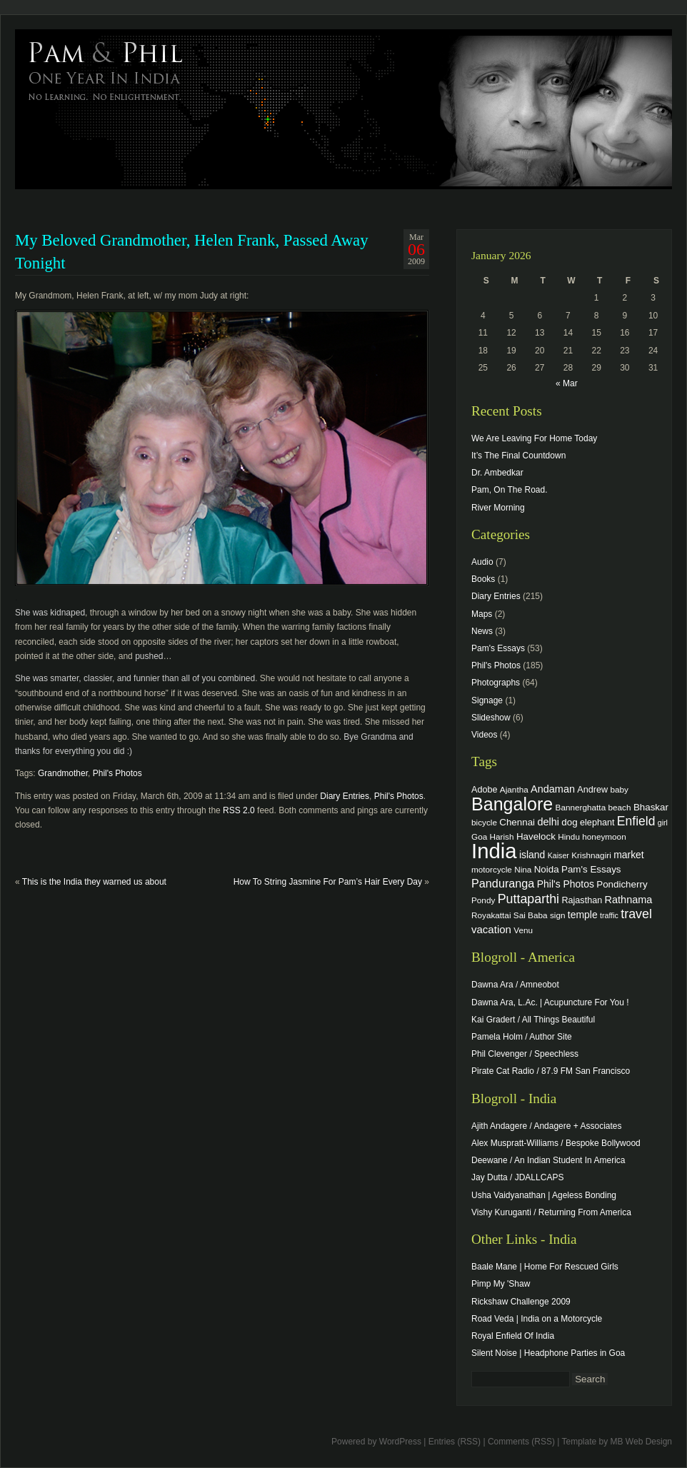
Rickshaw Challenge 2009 (521, 1302)
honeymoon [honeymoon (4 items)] (604, 836)
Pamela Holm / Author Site (521, 1037)
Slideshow (491, 718)
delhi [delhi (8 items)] (548, 822)
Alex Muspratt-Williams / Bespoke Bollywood (556, 1143)
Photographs (495, 683)
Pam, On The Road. (509, 490)
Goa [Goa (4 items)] (479, 836)
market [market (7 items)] (628, 854)
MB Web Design (641, 1442)
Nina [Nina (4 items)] (522, 869)
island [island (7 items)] (532, 854)
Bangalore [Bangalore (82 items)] (512, 804)
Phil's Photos (117, 773)
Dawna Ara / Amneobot (515, 985)
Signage (487, 700)
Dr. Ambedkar (497, 473)
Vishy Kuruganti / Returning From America (551, 1212)
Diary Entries (344, 796)
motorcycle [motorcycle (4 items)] (491, 869)
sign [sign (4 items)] (558, 915)
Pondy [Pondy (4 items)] (483, 900)
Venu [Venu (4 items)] (523, 930)
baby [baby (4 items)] (619, 789)
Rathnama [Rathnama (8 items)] (629, 899)
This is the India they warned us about (94, 882)
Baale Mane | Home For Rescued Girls (544, 1267)
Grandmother (63, 773)
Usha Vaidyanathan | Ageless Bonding (543, 1195)
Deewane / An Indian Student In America (548, 1160)
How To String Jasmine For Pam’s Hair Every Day (328, 882)
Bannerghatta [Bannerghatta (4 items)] (581, 807)
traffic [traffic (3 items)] (609, 915)
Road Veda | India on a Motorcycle (536, 1319)
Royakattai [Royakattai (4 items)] (491, 915)
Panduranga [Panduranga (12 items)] (502, 883)
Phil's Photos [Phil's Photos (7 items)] (565, 884)
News (482, 631)
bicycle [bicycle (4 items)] (484, 822)
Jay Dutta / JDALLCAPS (517, 1177)
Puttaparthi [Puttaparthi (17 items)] (528, 899)
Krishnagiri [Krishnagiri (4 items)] (591, 855)
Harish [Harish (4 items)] (502, 836)
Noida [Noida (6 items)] (546, 869)
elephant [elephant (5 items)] (597, 823)
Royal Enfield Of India (512, 1336)
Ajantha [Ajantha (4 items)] (514, 789)
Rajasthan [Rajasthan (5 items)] (581, 900)
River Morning (498, 508)
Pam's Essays (498, 648)
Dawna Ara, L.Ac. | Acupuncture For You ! (550, 1002)
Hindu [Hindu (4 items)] (569, 836)
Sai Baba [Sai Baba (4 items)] (530, 915)
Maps (481, 614)
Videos (484, 735)
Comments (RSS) (521, 1442)
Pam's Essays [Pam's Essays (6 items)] (591, 869)
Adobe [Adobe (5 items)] (484, 790)
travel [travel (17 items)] (636, 914)
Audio (482, 562)
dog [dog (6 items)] (569, 822)
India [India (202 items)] (494, 851)
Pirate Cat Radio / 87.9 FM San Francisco (550, 1071)
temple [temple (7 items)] (583, 914)
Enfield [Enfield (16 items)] (636, 821)
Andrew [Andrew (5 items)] (592, 790)
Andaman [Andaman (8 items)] (553, 789)
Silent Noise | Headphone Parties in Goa (548, 1353)
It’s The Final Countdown (518, 456)
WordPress (400, 1442)
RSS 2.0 (239, 810)
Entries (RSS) (454, 1442)
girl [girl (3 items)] (663, 822)
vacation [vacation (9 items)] (491, 929)
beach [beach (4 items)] (619, 807)
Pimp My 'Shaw (500, 1284)
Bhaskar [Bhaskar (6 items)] (650, 807)
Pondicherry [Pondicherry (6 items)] (621, 884)
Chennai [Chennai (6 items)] (517, 822)
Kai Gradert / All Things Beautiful (533, 1020)
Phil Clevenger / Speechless (524, 1054)
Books (483, 579)
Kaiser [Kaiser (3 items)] (558, 855)
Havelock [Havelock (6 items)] (536, 836)
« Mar (567, 383)
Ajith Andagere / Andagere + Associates (546, 1126)
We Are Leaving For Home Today (534, 438)
